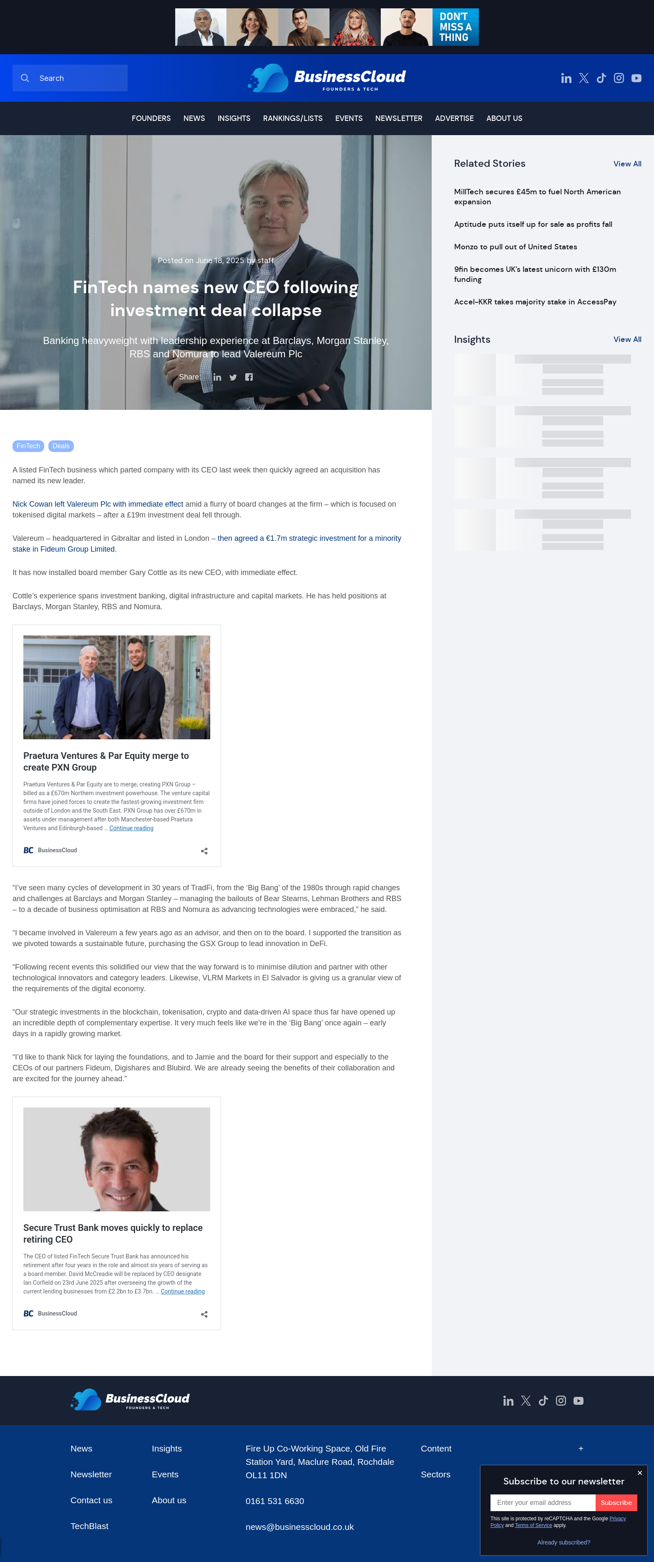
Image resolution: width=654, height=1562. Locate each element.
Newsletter (399, 118)
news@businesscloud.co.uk (300, 1527)
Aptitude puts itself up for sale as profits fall (533, 224)
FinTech (28, 446)
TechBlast (89, 1526)
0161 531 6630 (275, 1501)
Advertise (454, 118)
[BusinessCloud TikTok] (601, 78)
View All (627, 163)
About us (504, 118)
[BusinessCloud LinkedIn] (566, 78)
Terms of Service (533, 1525)
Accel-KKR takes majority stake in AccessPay (535, 301)
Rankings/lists (293, 118)
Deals (61, 446)
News (194, 118)
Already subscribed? (564, 1542)
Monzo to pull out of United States (515, 246)
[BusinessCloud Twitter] (584, 78)
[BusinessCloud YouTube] (636, 78)
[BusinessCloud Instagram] (619, 78)
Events (349, 118)
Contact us (91, 1500)
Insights (234, 118)
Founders (151, 118)
